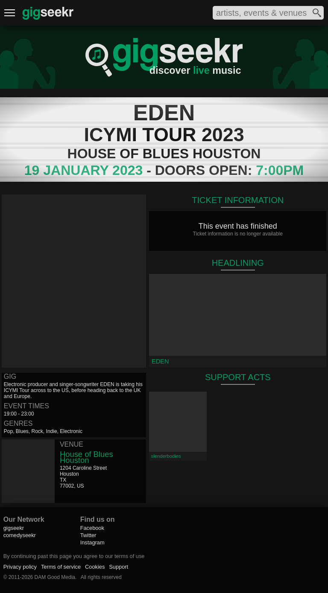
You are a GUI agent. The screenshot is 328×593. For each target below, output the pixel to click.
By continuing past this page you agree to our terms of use (74, 556)
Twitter (88, 535)
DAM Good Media (55, 577)
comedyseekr (19, 535)
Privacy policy (20, 567)
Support (118, 567)
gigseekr (13, 528)
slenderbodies (166, 456)
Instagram (92, 542)
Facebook (92, 528)
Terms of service (61, 567)
